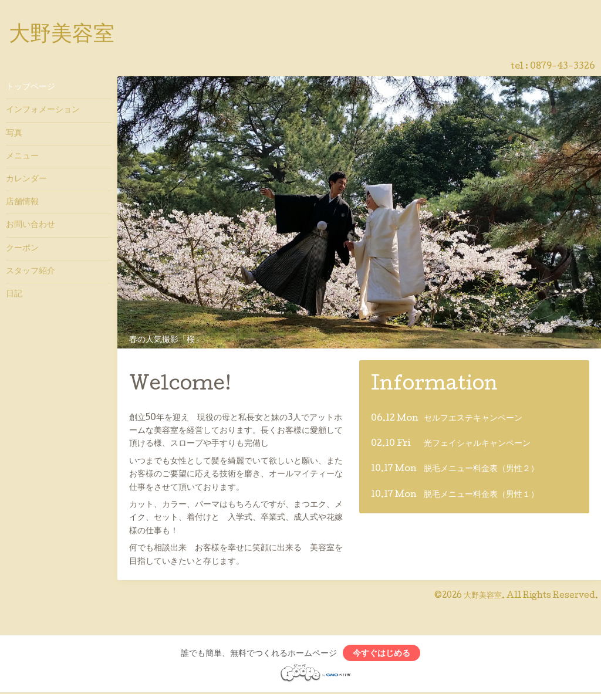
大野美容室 (61, 36)
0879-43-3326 (562, 67)
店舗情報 (22, 202)
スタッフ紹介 (30, 271)
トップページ (30, 87)
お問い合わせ (30, 225)
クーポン (22, 248)
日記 (14, 294)
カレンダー (26, 179)
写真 (14, 133)
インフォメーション (43, 110)
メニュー (22, 156)
